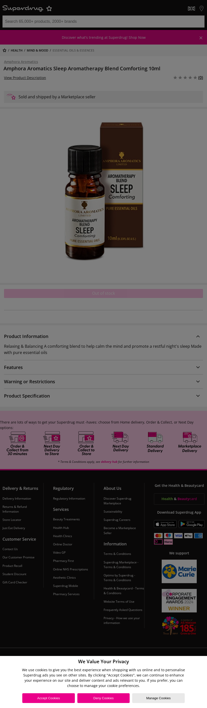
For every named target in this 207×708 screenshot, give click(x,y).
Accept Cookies (48, 698)
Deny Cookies (103, 698)
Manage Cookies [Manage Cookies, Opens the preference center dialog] (158, 698)
